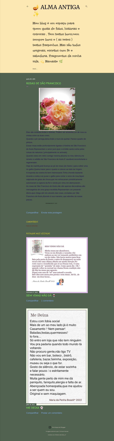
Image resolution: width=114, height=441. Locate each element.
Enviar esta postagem (51, 212)
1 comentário (47, 300)
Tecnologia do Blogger (57, 427)
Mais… (35, 69)
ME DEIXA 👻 (34, 407)
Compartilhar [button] (32, 212)
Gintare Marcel (63, 431)
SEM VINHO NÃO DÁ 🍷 (41, 295)
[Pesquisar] (86, 6)
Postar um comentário (32, 226)
